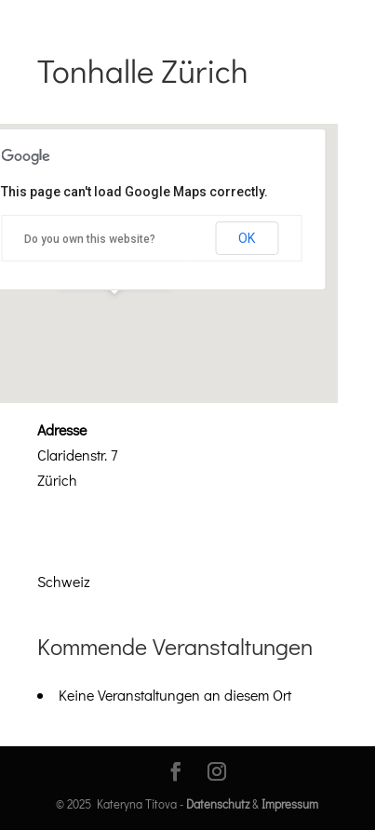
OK (246, 238)
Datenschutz (217, 803)
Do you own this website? (89, 239)
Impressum (289, 803)
